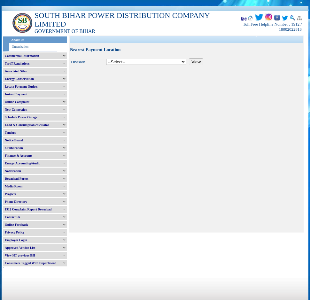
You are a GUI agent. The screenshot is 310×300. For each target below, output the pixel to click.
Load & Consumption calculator (27, 125)
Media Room (13, 186)
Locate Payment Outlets (21, 86)
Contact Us (12, 217)
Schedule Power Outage (21, 117)
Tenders (10, 132)
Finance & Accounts (18, 155)
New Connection (16, 109)
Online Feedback (16, 224)
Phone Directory (16, 201)
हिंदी (244, 19)
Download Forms (16, 178)
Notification (13, 171)
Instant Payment (16, 94)
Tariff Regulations (17, 63)
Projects (10, 194)
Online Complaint (17, 102)
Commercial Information (22, 56)
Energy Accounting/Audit (22, 163)
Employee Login (16, 240)
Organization (20, 46)
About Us (17, 40)
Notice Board (14, 140)
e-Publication (14, 148)
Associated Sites (16, 71)
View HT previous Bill (20, 255)
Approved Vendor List (20, 247)
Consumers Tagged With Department (30, 263)
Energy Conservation (19, 79)
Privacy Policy (14, 232)
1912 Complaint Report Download (28, 209)
